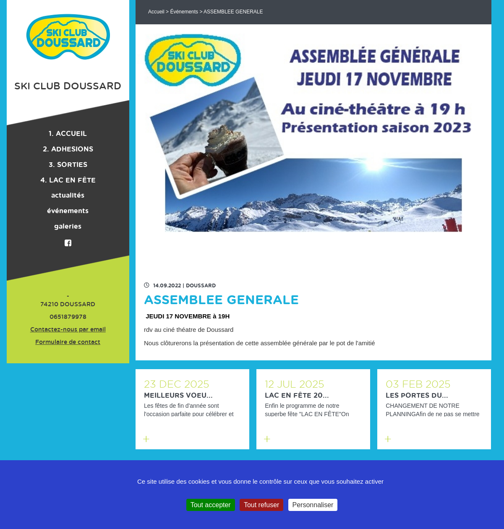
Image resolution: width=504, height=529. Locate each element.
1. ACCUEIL (68, 133)
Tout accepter (211, 504)
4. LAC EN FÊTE (68, 180)
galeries (67, 226)
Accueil (156, 12)
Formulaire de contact (67, 342)
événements (68, 211)
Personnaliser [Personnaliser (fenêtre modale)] (313, 504)
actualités (67, 195)
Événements (184, 12)
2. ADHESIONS (68, 149)
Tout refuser (261, 504)
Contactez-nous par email (68, 330)
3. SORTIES (68, 165)
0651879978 (68, 317)
